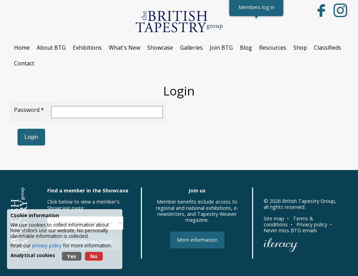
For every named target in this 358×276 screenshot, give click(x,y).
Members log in (256, 7)
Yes (71, 256)
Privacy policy (311, 224)
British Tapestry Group (308, 201)
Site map (274, 218)
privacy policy (47, 245)
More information (197, 239)
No (94, 256)
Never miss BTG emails (290, 230)
